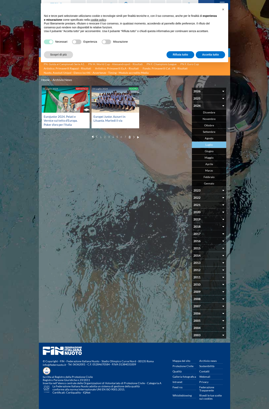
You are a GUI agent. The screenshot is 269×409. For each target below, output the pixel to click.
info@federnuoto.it (54, 364)
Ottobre (209, 125)
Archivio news (208, 360)
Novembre (209, 118)
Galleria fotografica (184, 376)
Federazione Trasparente (206, 389)
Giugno (209, 151)
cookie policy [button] (98, 19)
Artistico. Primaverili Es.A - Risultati (117, 68)
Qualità (177, 371)
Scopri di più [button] (58, 54)
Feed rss (178, 387)
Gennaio (209, 183)
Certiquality (73, 392)
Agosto (209, 138)
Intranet (177, 382)
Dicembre (209, 112)
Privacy (203, 382)
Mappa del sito (181, 360)
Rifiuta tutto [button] (180, 54)
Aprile (209, 164)
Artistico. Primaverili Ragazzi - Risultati (67, 68)
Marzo (209, 170)
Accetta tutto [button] (210, 54)
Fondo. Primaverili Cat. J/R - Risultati (165, 68)
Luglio (209, 144)
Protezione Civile (183, 366)
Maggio (209, 157)
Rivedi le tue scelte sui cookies (210, 397)
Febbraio (209, 177)
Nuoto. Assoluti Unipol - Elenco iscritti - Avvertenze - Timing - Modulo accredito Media (96, 72)
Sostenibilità (206, 366)
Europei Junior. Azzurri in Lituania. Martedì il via (110, 118)
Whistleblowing (182, 395)
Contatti (204, 371)
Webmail (204, 376)
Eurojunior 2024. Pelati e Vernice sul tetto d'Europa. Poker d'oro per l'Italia (61, 120)
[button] (223, 9)
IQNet (86, 392)
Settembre (209, 131)
